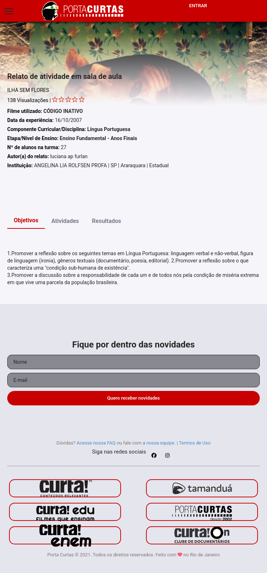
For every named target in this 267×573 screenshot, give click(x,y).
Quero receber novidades (133, 398)
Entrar (198, 5)
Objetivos (26, 220)
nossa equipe (160, 443)
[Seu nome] (133, 362)
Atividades (65, 221)
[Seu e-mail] (133, 380)
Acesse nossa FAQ (96, 443)
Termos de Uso (194, 443)
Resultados (106, 221)
